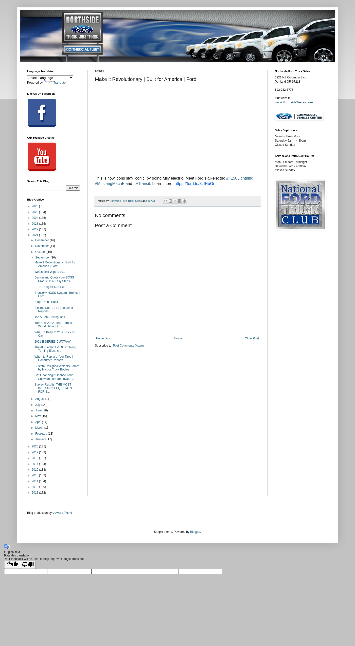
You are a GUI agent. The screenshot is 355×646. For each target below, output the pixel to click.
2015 (35, 475)
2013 (35, 487)
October (41, 252)
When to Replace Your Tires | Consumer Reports (54, 358)
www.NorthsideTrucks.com (294, 102)
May (38, 416)
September (43, 257)
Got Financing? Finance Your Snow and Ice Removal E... (54, 376)
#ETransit (141, 184)
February (41, 433)
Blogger (195, 532)
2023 (35, 223)
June (38, 410)
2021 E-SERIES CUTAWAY (53, 341)
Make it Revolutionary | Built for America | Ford (55, 264)
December (42, 240)
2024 (35, 218)
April (38, 422)
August (40, 399)
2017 (35, 464)
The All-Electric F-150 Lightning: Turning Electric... (55, 349)
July (38, 404)
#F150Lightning (239, 178)
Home (178, 338)
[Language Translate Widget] (50, 77)
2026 (35, 206)
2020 (35, 446)
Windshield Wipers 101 (50, 272)
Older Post (252, 338)
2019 (35, 452)
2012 (35, 492)
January (41, 439)
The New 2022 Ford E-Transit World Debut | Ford (54, 324)
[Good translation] (12, 565)
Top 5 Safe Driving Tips (50, 317)
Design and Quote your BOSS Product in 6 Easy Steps (54, 279)
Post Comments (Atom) (128, 345)
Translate (55, 82)
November (42, 246)
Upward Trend (62, 513)
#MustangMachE (109, 184)
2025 (35, 212)
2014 (35, 481)
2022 (35, 229)
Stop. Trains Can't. (47, 302)
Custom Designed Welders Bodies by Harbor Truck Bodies (57, 367)
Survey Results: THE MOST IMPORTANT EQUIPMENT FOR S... (54, 388)
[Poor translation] (28, 565)
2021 (35, 235)
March (39, 427)
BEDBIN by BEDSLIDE (50, 287)
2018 (35, 458)
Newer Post (103, 338)
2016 (35, 469)
